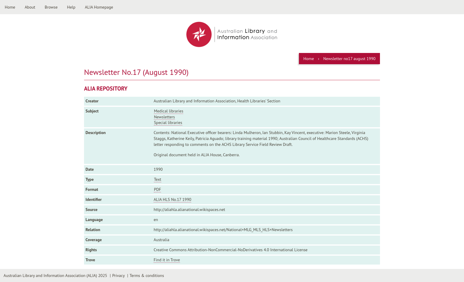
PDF (157, 189)
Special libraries (168, 122)
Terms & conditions (147, 275)
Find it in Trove (167, 259)
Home (10, 7)
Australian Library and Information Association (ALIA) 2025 (55, 275)
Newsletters (164, 117)
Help (71, 7)
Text (157, 179)
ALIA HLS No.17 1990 (172, 199)
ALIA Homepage (99, 7)
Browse (51, 7)
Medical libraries (168, 111)
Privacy (118, 275)
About (30, 7)
